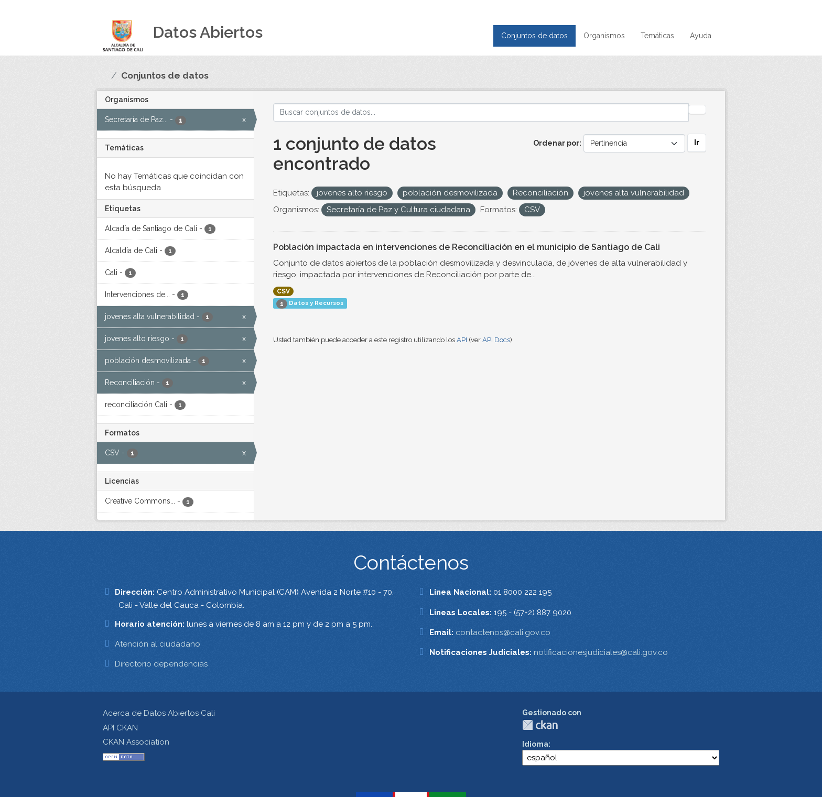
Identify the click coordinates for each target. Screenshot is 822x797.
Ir (696, 142)
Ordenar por (556, 143)
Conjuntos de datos (534, 35)
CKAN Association (136, 742)
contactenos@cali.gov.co (503, 632)
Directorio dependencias (161, 664)
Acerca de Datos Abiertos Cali (159, 713)
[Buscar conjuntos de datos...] (481, 112)
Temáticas (657, 35)
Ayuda (700, 35)
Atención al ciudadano (157, 644)
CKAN (540, 724)
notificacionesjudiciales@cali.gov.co (601, 652)
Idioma (535, 744)
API (462, 340)
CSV (283, 291)
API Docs (496, 340)
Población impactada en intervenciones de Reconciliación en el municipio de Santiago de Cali (466, 247)
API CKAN (120, 728)
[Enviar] (697, 109)
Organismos (604, 35)
